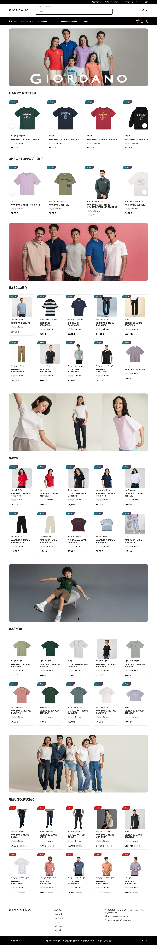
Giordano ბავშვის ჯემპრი (139, 139)
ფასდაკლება (86, 21)
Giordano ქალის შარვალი (134, 541)
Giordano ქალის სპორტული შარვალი (20, 542)
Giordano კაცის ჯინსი (20, 835)
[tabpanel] (78, 57)
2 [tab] (78, 83)
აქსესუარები (42, 21)
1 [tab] (76, 83)
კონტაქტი (144, 1)
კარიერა (135, 1)
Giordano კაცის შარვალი (105, 324)
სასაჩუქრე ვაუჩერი (69, 21)
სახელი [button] (40, 6)
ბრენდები (108, 1)
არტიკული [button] (49, 6)
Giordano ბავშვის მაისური (26, 139)
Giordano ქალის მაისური (25, 204)
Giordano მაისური (59, 204)
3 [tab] (81, 83)
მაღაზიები (118, 1)
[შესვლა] (146, 21)
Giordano (21, 143)
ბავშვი (55, 21)
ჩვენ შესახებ (97, 1)
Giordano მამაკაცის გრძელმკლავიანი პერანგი (102, 205)
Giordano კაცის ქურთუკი (105, 835)
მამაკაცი (19, 21)
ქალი (29, 21)
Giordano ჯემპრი (21, 323)
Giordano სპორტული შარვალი (17, 371)
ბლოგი (127, 1)
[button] (144, 125)
